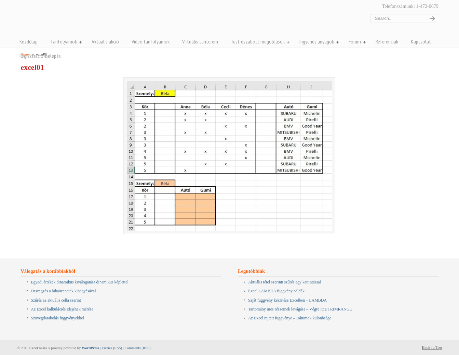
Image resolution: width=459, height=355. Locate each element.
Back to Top (432, 347)
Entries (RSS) (112, 348)
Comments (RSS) (138, 348)
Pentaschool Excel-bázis (88, 20)
